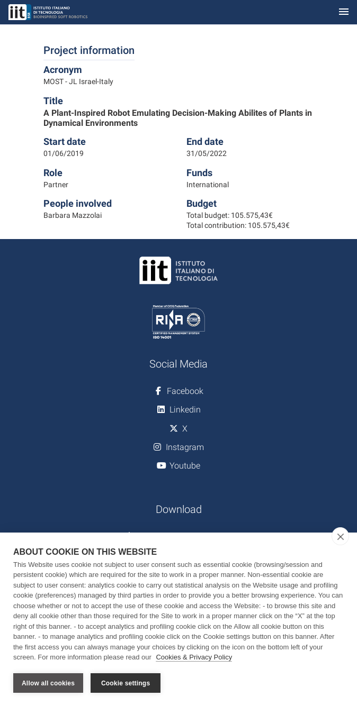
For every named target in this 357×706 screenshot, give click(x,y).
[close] (340, 536)
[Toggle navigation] (344, 12)
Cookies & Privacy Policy (194, 658)
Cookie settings (125, 683)
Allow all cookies (48, 683)
